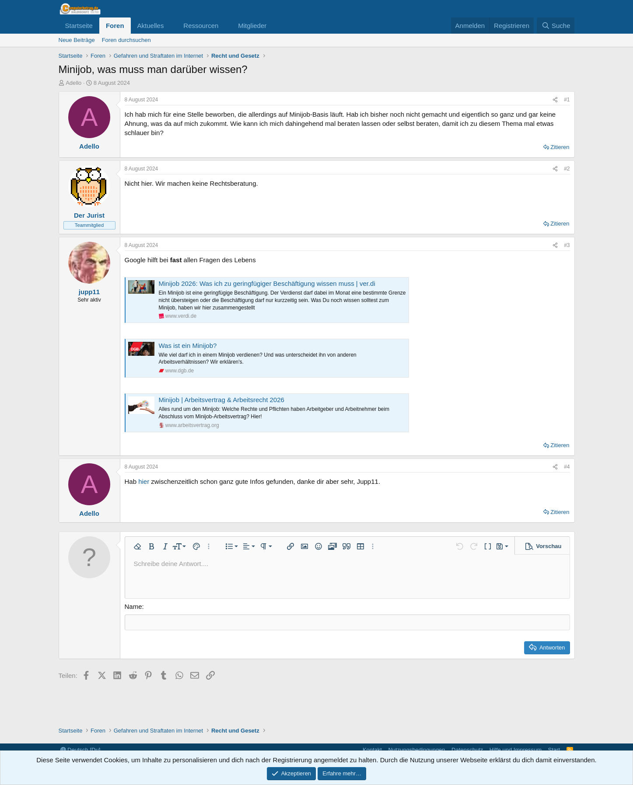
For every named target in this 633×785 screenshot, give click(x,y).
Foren (115, 25)
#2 (567, 169)
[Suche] (555, 25)
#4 (567, 467)
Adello (73, 83)
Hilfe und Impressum (516, 750)
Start (554, 750)
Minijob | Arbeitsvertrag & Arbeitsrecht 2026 (221, 399)
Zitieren (559, 147)
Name (133, 606)
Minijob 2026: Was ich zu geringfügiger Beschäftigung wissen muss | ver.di (267, 283)
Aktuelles (150, 25)
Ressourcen (200, 25)
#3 (567, 245)
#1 (567, 100)
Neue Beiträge (77, 40)
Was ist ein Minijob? (188, 345)
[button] (170, 25)
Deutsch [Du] (80, 750)
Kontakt (372, 750)
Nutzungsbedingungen (416, 750)
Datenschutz (467, 750)
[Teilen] (555, 100)
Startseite (79, 25)
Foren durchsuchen (126, 40)
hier (143, 481)
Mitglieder (252, 25)
